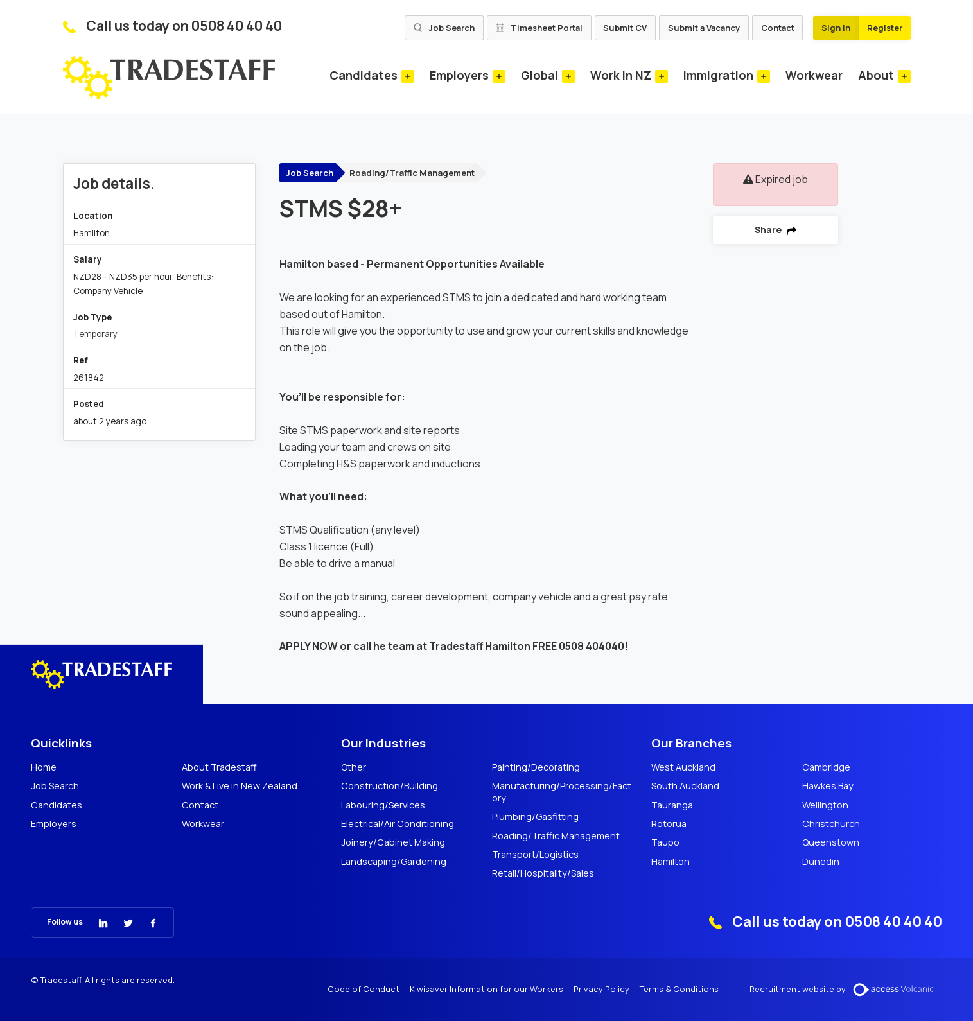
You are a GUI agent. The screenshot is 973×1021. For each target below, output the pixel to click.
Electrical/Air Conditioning (397, 824)
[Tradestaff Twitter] (120, 921)
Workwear (814, 75)
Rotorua (669, 824)
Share (775, 229)
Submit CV (625, 27)
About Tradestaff (219, 767)
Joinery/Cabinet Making (393, 842)
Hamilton (670, 862)
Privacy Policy (601, 989)
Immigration (718, 75)
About (876, 75)
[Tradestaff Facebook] (145, 921)
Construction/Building (389, 786)
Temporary (95, 334)
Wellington (825, 805)
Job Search (444, 27)
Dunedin (820, 862)
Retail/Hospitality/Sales (543, 873)
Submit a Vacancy (704, 27)
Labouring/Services (383, 805)
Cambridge (826, 767)
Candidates (363, 75)
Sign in (835, 27)
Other (353, 767)
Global (539, 75)
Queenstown (830, 842)
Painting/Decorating (536, 767)
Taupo (665, 842)
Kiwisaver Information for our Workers (486, 989)
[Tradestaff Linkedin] (95, 921)
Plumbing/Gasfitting (535, 817)
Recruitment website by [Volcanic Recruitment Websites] (845, 989)
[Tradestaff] (169, 78)
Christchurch (831, 824)
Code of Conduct (363, 989)
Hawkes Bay (828, 786)
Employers (459, 75)
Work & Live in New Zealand (239, 786)
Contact (777, 27)
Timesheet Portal (539, 27)
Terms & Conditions (679, 989)
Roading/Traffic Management (412, 173)
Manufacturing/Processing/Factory (561, 792)
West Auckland (683, 767)
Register (884, 27)
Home (44, 767)
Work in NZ (620, 75)
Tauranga (672, 805)
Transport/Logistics (535, 854)
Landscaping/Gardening (393, 862)
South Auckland (685, 786)
